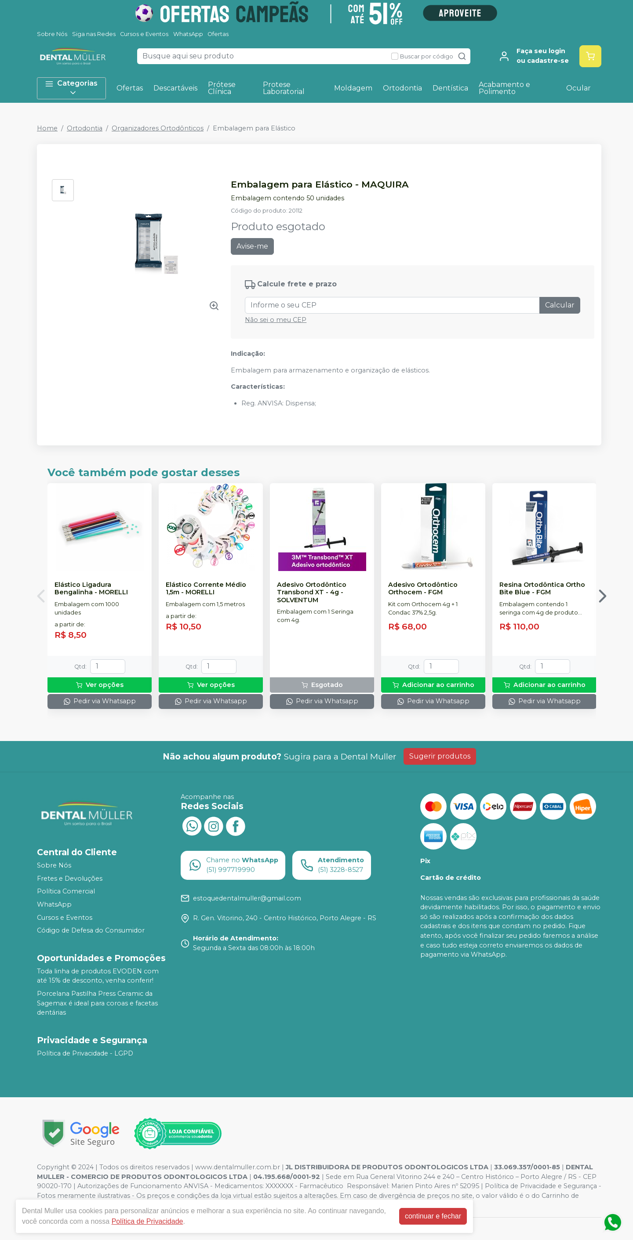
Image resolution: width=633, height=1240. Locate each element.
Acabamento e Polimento (504, 88)
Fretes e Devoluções (69, 878)
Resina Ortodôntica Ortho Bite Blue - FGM (542, 588)
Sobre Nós (52, 34)
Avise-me (252, 246)
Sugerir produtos (439, 756)
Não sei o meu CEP (275, 320)
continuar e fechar (433, 1216)
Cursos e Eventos (144, 34)
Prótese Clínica (222, 88)
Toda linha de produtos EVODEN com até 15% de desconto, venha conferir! (98, 976)
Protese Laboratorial (284, 88)
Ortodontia (402, 88)
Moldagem (353, 88)
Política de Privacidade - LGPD (85, 1053)
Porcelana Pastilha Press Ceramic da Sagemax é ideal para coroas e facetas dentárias (97, 1003)
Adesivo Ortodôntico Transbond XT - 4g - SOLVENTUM (311, 592)
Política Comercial (66, 892)
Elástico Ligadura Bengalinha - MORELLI (91, 588)
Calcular (560, 305)
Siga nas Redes (94, 34)
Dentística (450, 88)
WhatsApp (188, 34)
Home (47, 128)
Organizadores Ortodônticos (158, 128)
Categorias (71, 88)
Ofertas (218, 34)
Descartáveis (175, 88)
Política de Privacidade (147, 1221)
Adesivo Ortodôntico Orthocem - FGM (423, 588)
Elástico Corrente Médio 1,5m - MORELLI (206, 588)
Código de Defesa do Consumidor (91, 930)
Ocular (578, 88)
